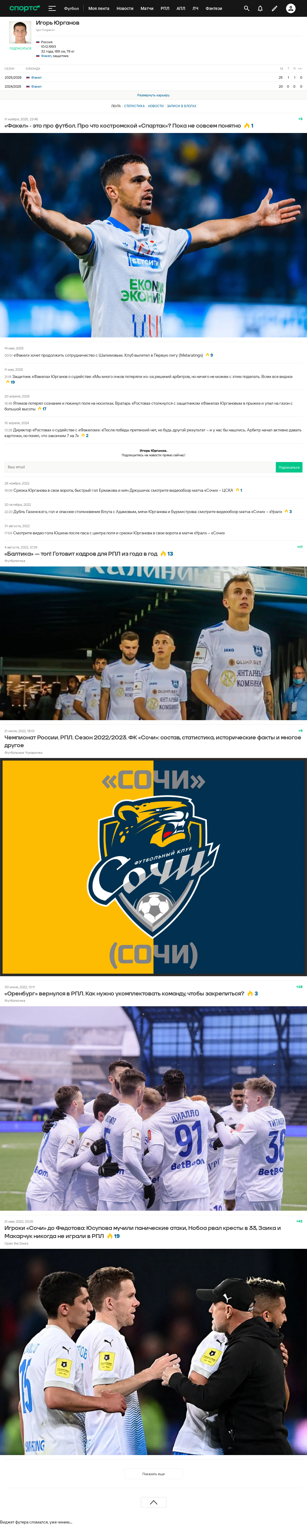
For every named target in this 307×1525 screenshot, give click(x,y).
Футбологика (14, 560)
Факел (46, 55)
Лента (116, 106)
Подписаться (20, 48)
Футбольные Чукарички (23, 752)
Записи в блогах (181, 106)
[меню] (52, 8)
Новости (156, 106)
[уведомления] (260, 8)
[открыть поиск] (246, 8)
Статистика (134, 106)
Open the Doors (16, 1243)
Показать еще (153, 1474)
